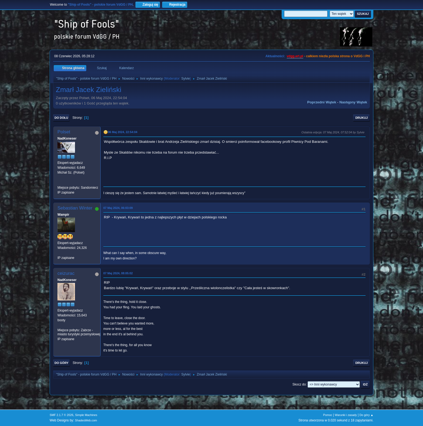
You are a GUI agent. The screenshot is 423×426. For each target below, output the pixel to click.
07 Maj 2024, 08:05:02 (118, 273)
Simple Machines (86, 415)
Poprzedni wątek (321, 102)
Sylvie (185, 78)
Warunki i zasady (346, 415)
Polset (63, 131)
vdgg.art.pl (295, 56)
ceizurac (65, 273)
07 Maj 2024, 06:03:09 (118, 207)
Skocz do (299, 384)
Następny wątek (353, 102)
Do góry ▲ (366, 415)
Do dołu (61, 117)
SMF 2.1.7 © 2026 (61, 415)
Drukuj (361, 117)
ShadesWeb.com (86, 420)
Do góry (61, 362)
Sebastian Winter (74, 208)
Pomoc (327, 415)
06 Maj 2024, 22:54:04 (122, 132)
